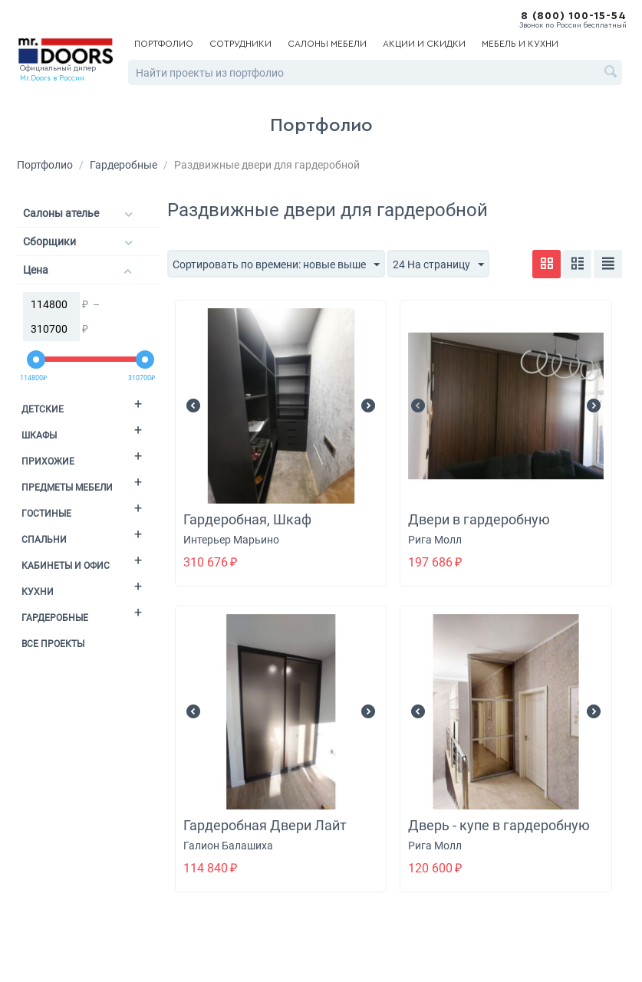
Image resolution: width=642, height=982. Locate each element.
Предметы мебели (67, 487)
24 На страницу (438, 265)
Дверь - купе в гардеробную (499, 825)
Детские (42, 409)
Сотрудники (240, 43)
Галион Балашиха (228, 845)
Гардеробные (123, 165)
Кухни (37, 591)
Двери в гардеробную (479, 519)
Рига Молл (435, 540)
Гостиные (46, 513)
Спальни (44, 539)
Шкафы (39, 435)
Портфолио (163, 43)
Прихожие (47, 461)
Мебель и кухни (520, 43)
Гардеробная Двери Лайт (265, 825)
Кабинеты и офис (65, 565)
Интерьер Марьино (231, 540)
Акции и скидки (424, 43)
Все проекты (52, 644)
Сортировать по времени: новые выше (276, 265)
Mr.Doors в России (52, 78)
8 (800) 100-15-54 (574, 16)
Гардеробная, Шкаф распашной (247, 527)
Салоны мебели (327, 43)
